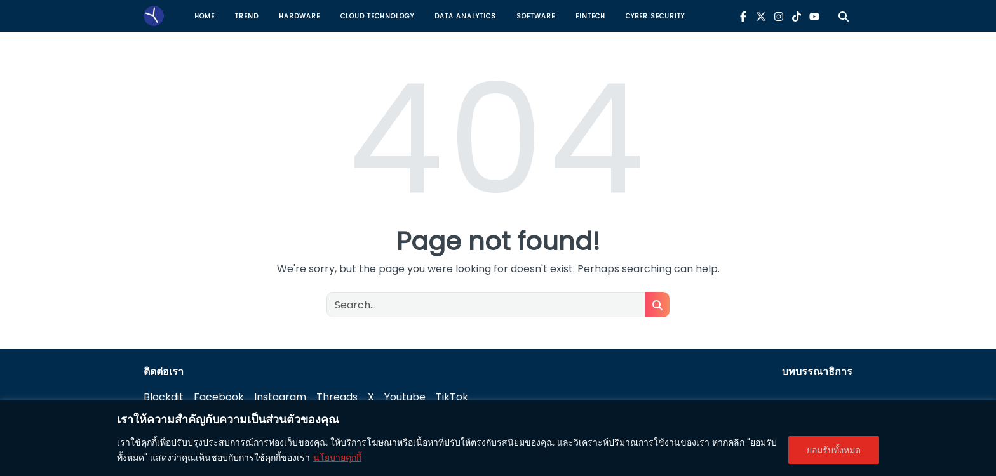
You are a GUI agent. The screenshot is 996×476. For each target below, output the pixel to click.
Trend (247, 16)
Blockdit (164, 397)
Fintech (590, 16)
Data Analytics (465, 16)
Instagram (280, 397)
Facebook (219, 397)
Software (535, 16)
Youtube (405, 397)
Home (204, 16)
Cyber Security (655, 16)
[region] (498, 438)
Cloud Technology (377, 16)
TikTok (452, 397)
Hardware (299, 16)
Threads (337, 397)
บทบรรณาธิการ (817, 371)
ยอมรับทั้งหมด (834, 450)
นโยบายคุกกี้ (337, 457)
